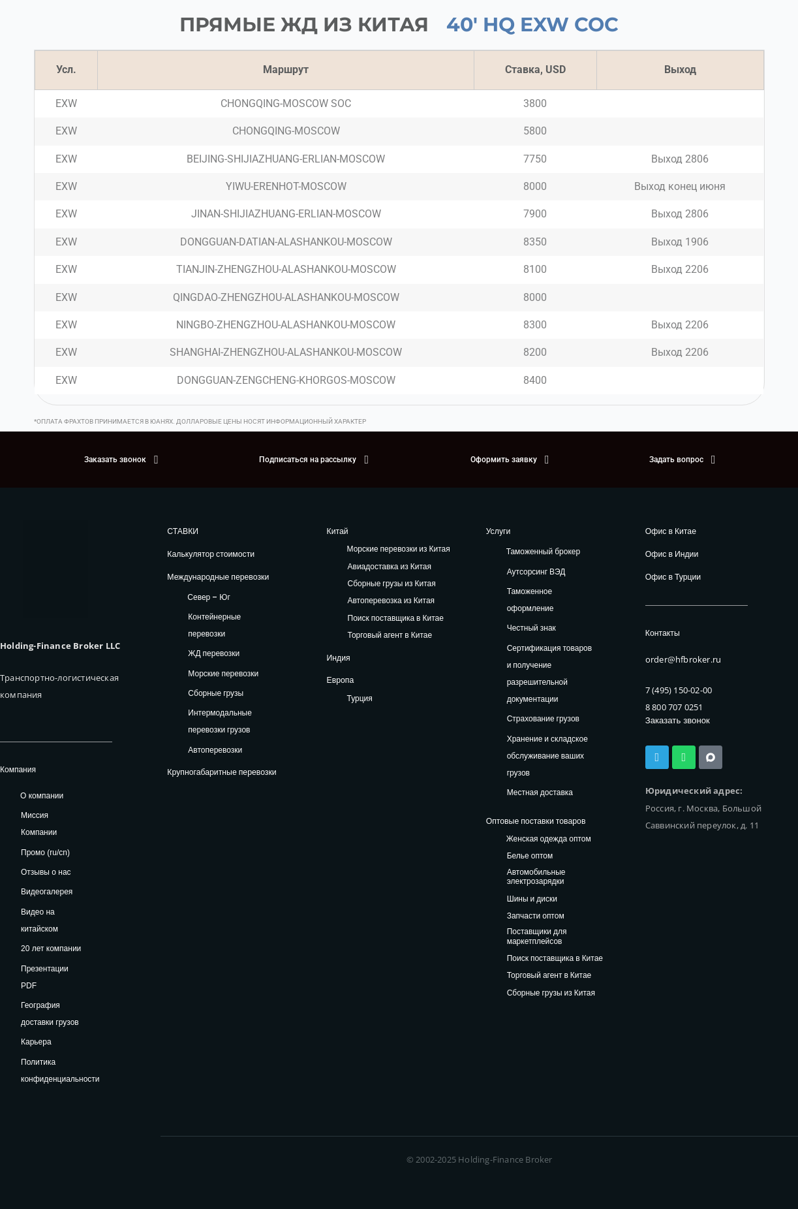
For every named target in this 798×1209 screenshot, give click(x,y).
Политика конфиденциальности (60, 1071)
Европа (340, 679)
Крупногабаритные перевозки (220, 771)
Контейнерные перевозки (214, 624)
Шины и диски (532, 898)
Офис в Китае (670, 531)
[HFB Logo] (55, 569)
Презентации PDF (45, 977)
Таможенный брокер (543, 551)
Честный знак (531, 627)
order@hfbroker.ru (683, 659)
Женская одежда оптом (548, 838)
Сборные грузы (215, 692)
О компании (41, 795)
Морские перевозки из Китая (398, 549)
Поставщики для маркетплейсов (537, 936)
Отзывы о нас (46, 872)
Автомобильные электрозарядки (536, 876)
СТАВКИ (182, 531)
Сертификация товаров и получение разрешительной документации (549, 673)
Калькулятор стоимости (210, 553)
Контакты (662, 632)
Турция (360, 697)
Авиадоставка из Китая (389, 566)
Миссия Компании (39, 824)
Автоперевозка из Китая (391, 601)
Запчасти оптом (535, 915)
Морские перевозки (223, 672)
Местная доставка (540, 792)
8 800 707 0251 (674, 706)
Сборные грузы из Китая (392, 584)
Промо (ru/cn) (45, 852)
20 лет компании (51, 948)
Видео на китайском (39, 920)
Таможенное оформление (530, 600)
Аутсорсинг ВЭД (536, 570)
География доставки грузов (50, 1014)
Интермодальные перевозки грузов (219, 721)
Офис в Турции (672, 576)
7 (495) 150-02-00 (678, 689)
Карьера (36, 1041)
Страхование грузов (543, 718)
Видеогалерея (46, 891)
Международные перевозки (217, 576)
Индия (338, 657)
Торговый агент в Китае (390, 635)
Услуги (498, 531)
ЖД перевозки (213, 652)
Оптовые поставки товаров (535, 820)
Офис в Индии (671, 553)
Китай (337, 531)
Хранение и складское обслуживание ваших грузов (547, 754)
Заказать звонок (677, 720)
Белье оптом (530, 856)
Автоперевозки (215, 749)
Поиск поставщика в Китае (396, 618)
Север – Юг (208, 596)
